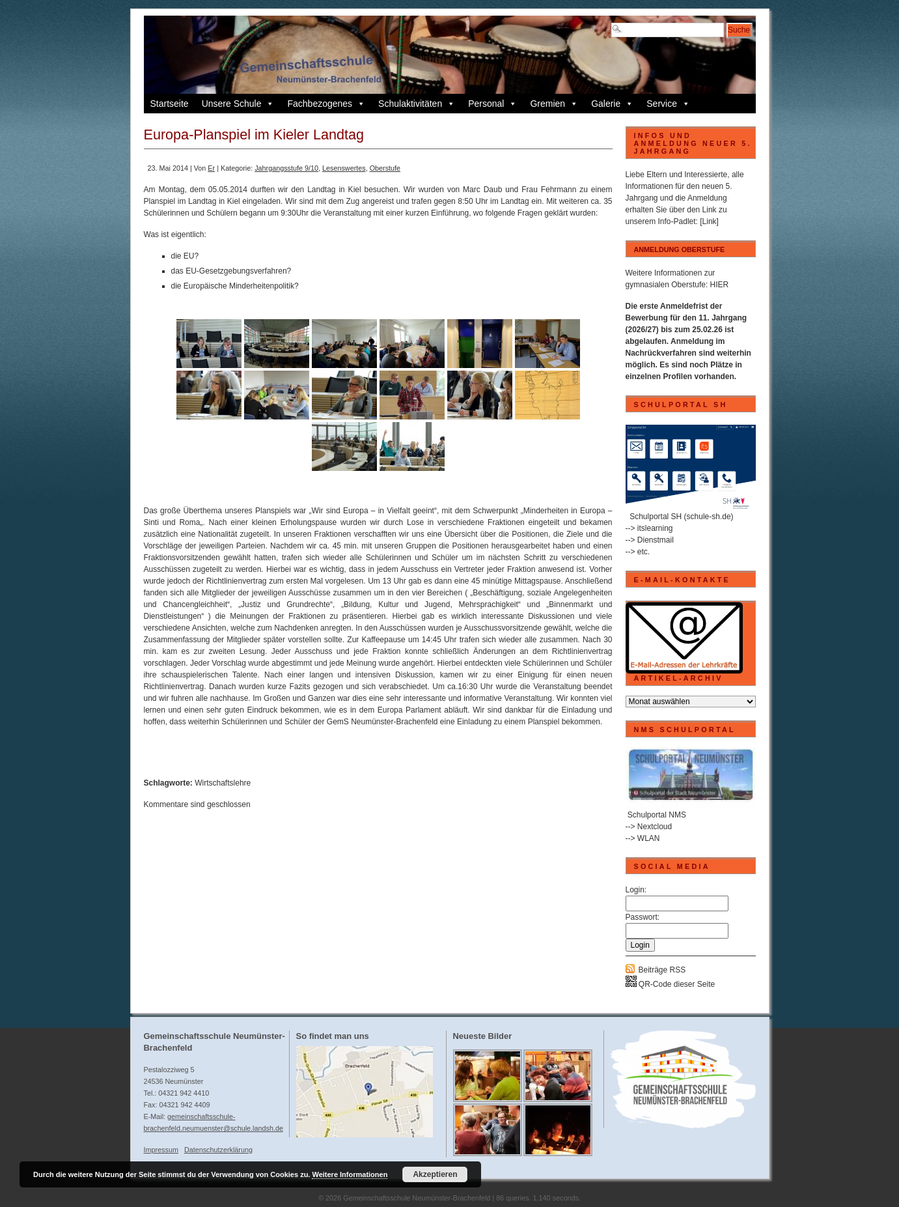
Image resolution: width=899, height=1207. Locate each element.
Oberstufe (385, 168)
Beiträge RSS (662, 969)
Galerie (612, 103)
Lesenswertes (344, 168)
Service (668, 103)
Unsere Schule (238, 103)
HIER (719, 284)
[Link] (709, 221)
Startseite (169, 103)
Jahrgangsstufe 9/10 (286, 168)
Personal (492, 103)
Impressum (161, 1150)
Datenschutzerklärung (218, 1150)
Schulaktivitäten (416, 103)
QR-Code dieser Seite (670, 984)
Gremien (554, 103)
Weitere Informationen (349, 1174)
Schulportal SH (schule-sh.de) (681, 516)
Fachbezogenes (326, 103)
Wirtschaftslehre (223, 783)
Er (211, 168)
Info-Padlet (677, 221)
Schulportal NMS (657, 814)
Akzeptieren (435, 1174)
